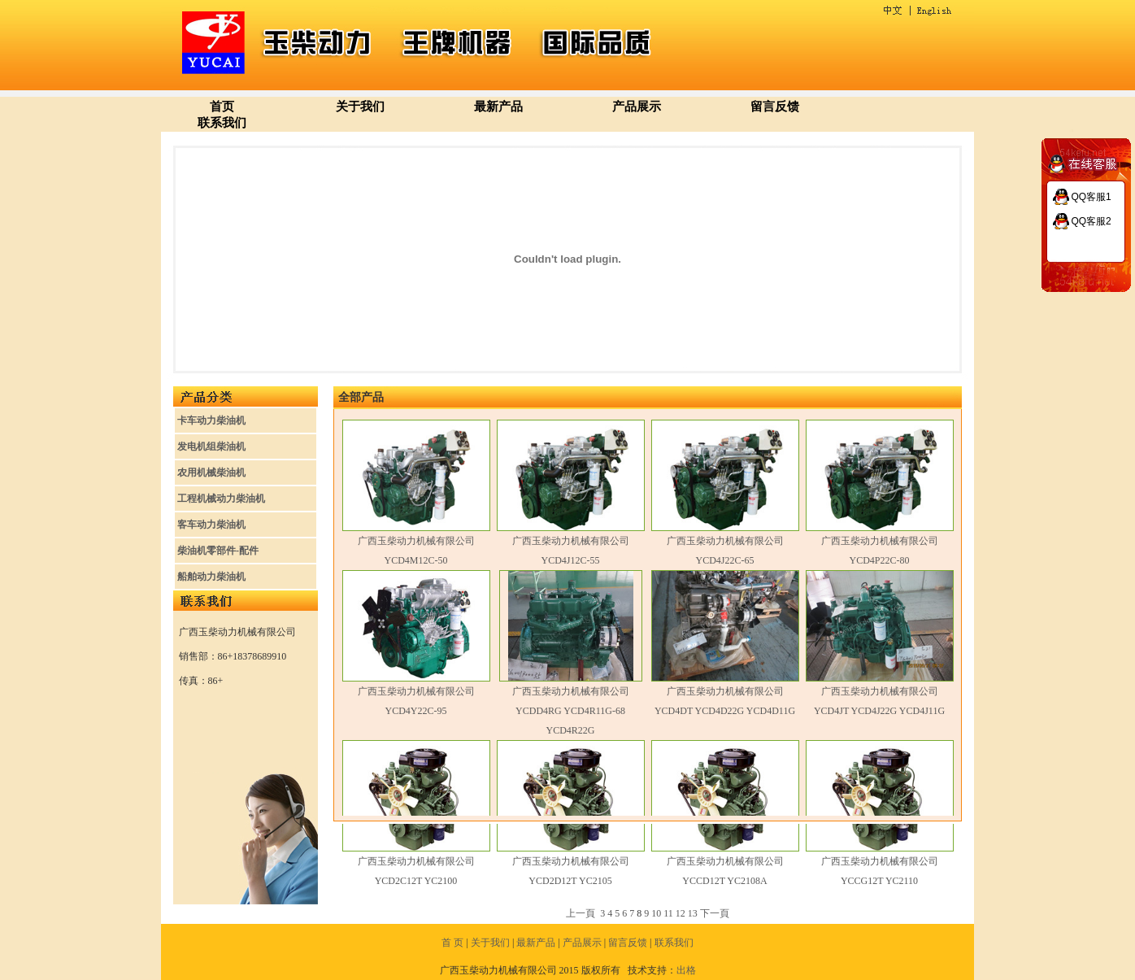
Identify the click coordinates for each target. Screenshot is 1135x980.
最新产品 (498, 106)
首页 (222, 106)
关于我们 (360, 106)
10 (656, 913)
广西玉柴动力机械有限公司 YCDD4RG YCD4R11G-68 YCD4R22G (570, 711)
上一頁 (580, 913)
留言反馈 (774, 106)
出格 (686, 970)
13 (693, 913)
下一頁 (714, 913)
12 (680, 913)
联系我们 (222, 122)
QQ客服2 (1091, 221)
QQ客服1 (1091, 197)
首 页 (452, 942)
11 (668, 913)
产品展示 (636, 106)
